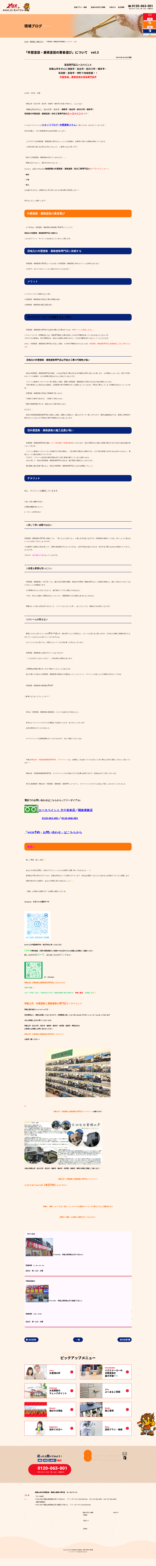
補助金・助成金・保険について (94, 1533)
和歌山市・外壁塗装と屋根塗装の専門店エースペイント (44, 1230)
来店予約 (116, 1533)
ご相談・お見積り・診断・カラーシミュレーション (78, 1204)
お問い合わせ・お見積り (121, 1536)
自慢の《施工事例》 (31, 1042)
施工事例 (78, 8)
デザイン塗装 (56, 1534)
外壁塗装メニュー (57, 1523)
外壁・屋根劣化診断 (91, 1539)
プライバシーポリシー (120, 1544)
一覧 (78, 1342)
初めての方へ (42, 8)
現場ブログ (119, 1523)
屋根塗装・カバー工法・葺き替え (62, 1525)
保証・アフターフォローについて (62, 1536)
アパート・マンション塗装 (60, 1531)
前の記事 (124, 1342)
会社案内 (116, 1541)
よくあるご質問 (118, 1539)
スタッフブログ (30, 60)
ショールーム (118, 1530)
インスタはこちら (30, 942)
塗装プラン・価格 (56, 1520)
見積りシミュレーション (92, 1531)
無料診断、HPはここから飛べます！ (37, 752)
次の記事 (32, 1342)
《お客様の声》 (29, 1109)
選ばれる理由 (53, 8)
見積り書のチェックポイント (94, 1525)
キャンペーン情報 (121, 1525)
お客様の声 (103, 8)
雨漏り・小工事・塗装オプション (62, 1528)
